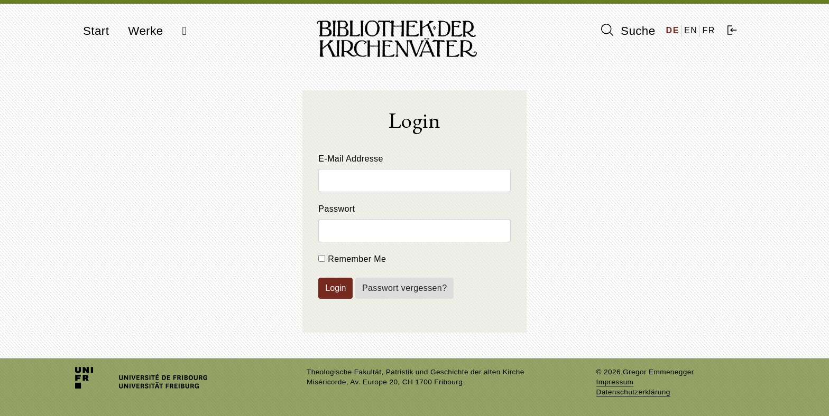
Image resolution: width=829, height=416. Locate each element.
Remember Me (352, 258)
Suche (628, 30)
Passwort (336, 208)
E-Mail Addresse (350, 158)
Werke (145, 30)
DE (672, 30)
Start (96, 30)
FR (708, 30)
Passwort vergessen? (404, 287)
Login (335, 287)
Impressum (615, 382)
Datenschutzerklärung (633, 392)
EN (690, 30)
